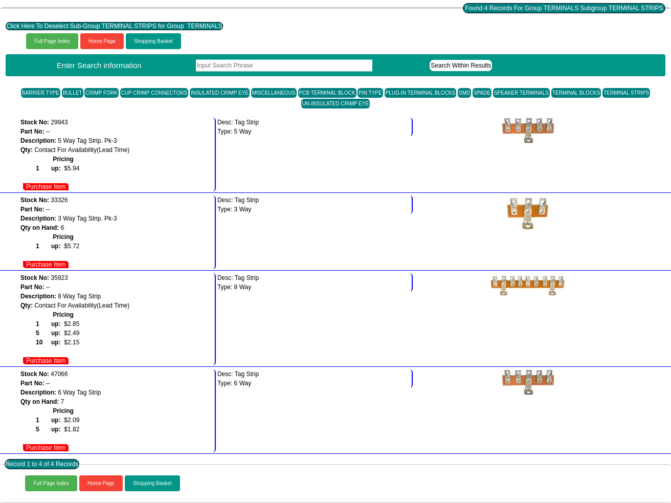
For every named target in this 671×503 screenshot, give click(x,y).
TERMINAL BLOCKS (576, 93)
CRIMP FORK (101, 93)
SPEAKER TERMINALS (521, 93)
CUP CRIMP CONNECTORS (154, 93)
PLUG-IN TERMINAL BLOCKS (421, 93)
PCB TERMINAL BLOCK (327, 93)
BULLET (72, 93)
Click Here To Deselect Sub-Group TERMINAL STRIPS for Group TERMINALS (114, 26)
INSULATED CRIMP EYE (220, 93)
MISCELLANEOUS (274, 93)
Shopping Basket (153, 41)
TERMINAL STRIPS (626, 93)
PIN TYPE (370, 93)
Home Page (102, 41)
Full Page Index (52, 41)
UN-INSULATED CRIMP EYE (335, 103)
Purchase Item (45, 186)
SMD (464, 93)
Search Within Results (461, 65)
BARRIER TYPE (40, 93)
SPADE (482, 93)
